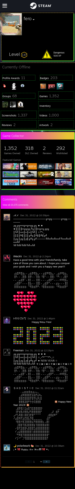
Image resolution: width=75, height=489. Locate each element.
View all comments (15, 205)
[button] (18, 54)
